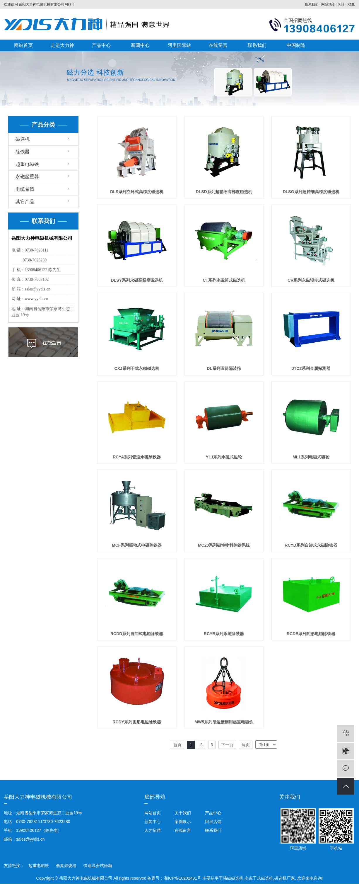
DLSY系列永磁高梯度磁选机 (137, 280)
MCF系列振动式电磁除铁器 (137, 545)
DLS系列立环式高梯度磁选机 (136, 191)
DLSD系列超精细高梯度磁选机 (224, 191)
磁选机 (23, 139)
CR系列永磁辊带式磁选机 (311, 280)
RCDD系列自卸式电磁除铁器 (136, 633)
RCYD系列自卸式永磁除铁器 (311, 545)
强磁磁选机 (233, 878)
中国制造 (296, 45)
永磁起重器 (27, 176)
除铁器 (23, 151)
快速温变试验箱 (97, 865)
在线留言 (218, 45)
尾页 (246, 744)
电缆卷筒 (25, 189)
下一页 (227, 744)
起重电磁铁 (27, 164)
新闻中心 (140, 45)
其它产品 (25, 201)
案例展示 (183, 821)
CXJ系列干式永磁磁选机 (136, 368)
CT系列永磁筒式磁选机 (224, 280)
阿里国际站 (179, 45)
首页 (177, 744)
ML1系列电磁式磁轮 (311, 457)
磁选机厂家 (284, 878)
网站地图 (328, 4)
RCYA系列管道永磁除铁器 (137, 457)
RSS (341, 4)
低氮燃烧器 (67, 865)
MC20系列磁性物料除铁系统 (224, 545)
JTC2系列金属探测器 (311, 368)
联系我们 (312, 4)
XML (351, 4)
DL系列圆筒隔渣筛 (224, 368)
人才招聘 (152, 830)
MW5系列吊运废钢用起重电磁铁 (223, 722)
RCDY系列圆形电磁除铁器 (136, 722)
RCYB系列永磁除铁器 (224, 633)
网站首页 (23, 45)
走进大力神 (62, 45)
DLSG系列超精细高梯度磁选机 (311, 191)
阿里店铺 (212, 821)
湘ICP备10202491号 (182, 878)
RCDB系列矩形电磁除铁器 (311, 633)
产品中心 (101, 45)
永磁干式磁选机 (259, 878)
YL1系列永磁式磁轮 (224, 457)
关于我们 (183, 812)
